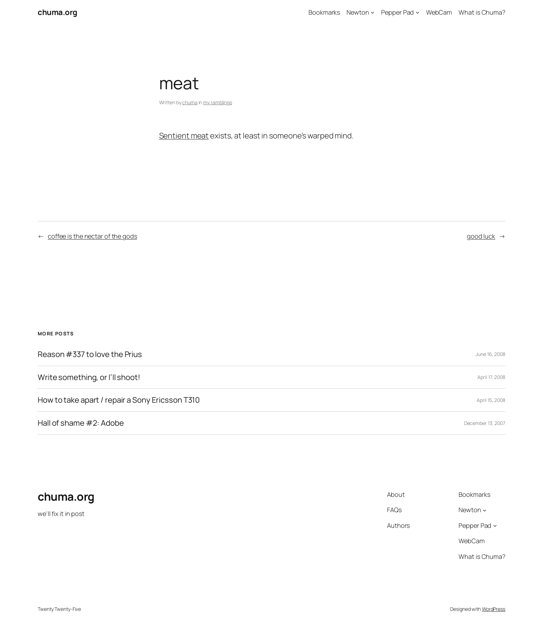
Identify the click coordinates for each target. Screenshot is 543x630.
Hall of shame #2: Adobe (81, 423)
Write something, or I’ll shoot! (89, 377)
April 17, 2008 (491, 377)
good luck (481, 236)
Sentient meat (184, 135)
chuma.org (57, 12)
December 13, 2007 (484, 423)
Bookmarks (324, 12)
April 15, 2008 (491, 400)
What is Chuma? (482, 12)
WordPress (493, 609)
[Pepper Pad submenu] (417, 12)
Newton (358, 12)
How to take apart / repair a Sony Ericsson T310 (119, 400)
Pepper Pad (397, 12)
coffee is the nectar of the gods (92, 236)
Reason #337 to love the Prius (90, 354)
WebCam (439, 12)
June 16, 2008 (490, 354)
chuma (190, 102)
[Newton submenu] (372, 12)
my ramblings (217, 102)
